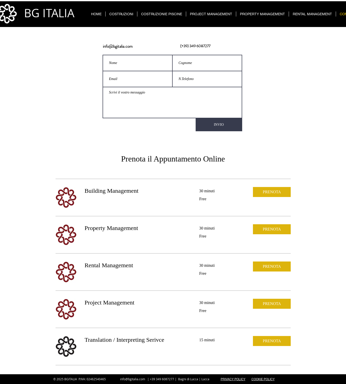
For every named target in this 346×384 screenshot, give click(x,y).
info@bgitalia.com (118, 46)
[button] (272, 192)
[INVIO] (219, 124)
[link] (136, 191)
